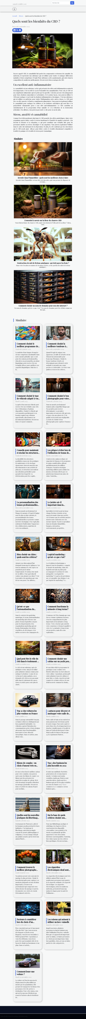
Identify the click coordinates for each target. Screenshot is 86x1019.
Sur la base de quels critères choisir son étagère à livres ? (56, 818)
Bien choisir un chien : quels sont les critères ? (27, 555)
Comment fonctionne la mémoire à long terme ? (58, 608)
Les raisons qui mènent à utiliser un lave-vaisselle (59, 920)
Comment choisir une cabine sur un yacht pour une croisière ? (59, 661)
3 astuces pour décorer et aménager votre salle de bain (59, 713)
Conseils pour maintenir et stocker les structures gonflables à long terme (27, 453)
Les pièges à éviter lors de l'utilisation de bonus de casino (59, 453)
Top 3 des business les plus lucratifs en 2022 (57, 764)
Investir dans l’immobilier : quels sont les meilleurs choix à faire (43, 178)
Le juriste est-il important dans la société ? (55, 505)
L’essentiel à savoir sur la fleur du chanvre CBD (43, 220)
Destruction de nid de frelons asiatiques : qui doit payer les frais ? (43, 263)
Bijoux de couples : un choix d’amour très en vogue (26, 766)
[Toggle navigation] (14, 9)
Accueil (14, 16)
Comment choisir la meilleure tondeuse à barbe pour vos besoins (58, 346)
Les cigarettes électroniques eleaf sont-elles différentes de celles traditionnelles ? (59, 871)
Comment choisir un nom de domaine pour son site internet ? (43, 305)
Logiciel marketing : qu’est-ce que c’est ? (57, 555)
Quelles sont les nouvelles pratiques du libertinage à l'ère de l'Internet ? (28, 818)
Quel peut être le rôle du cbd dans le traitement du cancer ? (28, 661)
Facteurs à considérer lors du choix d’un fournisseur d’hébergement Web (26, 923)
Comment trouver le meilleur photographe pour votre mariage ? (26, 870)
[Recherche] (60, 3)
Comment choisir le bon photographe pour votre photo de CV (58, 398)
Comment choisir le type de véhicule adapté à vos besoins (28, 398)
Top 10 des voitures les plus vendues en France (27, 712)
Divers (21, 16)
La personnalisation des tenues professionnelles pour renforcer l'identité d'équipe (27, 506)
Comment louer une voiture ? (25, 973)
